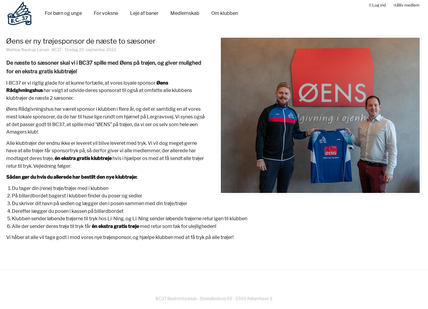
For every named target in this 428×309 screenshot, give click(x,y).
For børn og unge (63, 13)
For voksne (106, 13)
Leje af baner (144, 13)
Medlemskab (184, 13)
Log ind (379, 5)
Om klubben (224, 13)
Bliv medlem (408, 5)
